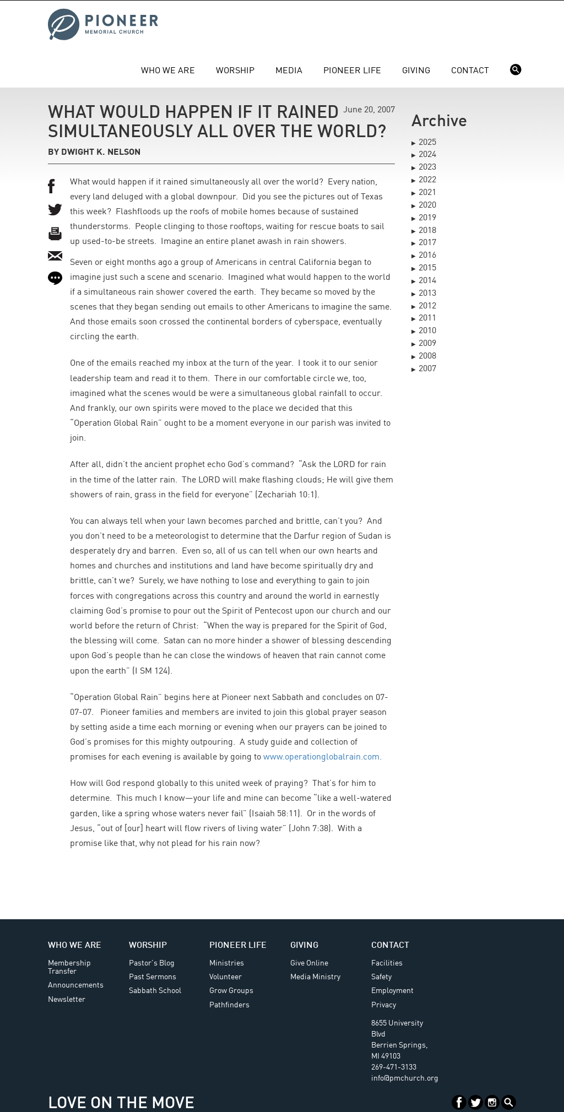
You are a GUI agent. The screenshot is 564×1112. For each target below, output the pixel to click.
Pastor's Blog (152, 963)
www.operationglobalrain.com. (322, 757)
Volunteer (225, 977)
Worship (235, 71)
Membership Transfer (69, 967)
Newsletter (66, 999)
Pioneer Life (352, 71)
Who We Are (168, 71)
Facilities (387, 963)
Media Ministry (315, 977)
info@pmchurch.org (404, 1078)
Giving (416, 71)
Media (288, 71)
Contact (470, 71)
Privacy (383, 1005)
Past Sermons (152, 977)
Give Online (309, 963)
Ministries (226, 963)
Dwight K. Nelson (100, 152)
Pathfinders (229, 1005)
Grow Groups (231, 991)
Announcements (76, 985)
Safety (381, 977)
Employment (392, 991)
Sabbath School (155, 991)
